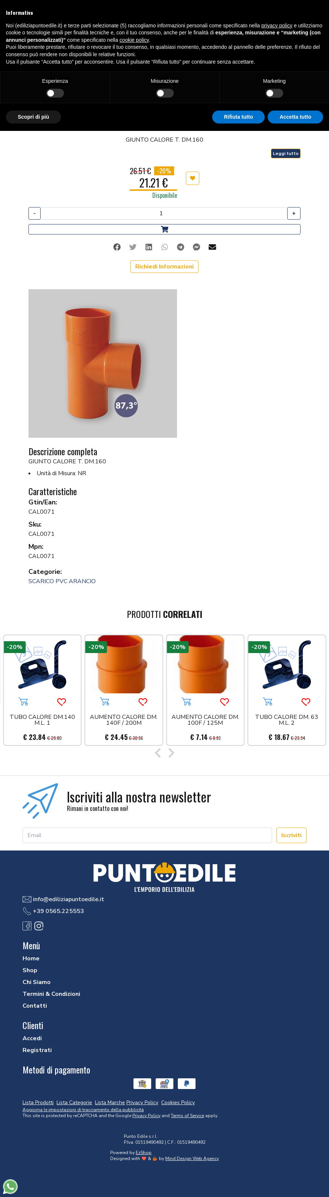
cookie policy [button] (134, 40)
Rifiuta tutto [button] (238, 117)
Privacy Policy (146, 1116)
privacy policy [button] (276, 25)
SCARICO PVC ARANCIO (62, 581)
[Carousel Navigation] (164, 754)
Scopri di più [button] (33, 117)
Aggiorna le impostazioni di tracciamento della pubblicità (83, 1110)
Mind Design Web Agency (192, 1159)
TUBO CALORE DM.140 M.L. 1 (42, 720)
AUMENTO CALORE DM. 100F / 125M (205, 720)
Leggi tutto (286, 153)
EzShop (144, 1153)
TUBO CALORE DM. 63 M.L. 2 (286, 720)
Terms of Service (187, 1116)
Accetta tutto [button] (295, 117)
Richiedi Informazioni (164, 267)
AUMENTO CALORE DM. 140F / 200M (123, 720)
